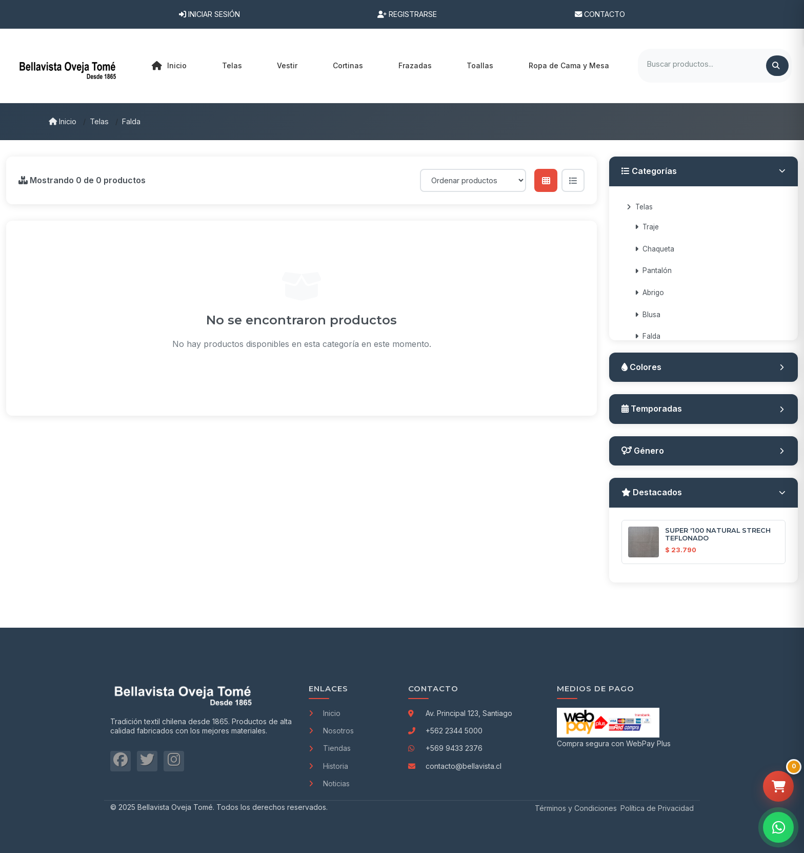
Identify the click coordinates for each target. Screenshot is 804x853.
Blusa (647, 315)
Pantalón (653, 270)
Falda (131, 121)
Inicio (169, 66)
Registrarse (407, 14)
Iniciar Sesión (209, 14)
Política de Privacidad (657, 808)
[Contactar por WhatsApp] (778, 827)
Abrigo (649, 292)
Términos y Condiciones (576, 808)
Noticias (329, 783)
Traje (647, 227)
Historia (328, 766)
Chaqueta (654, 249)
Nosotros (331, 730)
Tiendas (330, 748)
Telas (99, 121)
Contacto (600, 14)
